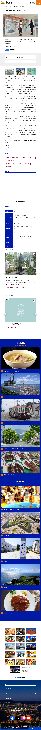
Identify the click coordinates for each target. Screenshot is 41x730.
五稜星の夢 (8, 149)
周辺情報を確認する (25, 201)
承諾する (17, 727)
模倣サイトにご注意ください (20, 708)
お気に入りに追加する (15, 57)
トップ (1, 6)
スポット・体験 (8, 6)
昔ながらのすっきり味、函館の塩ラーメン (13, 371)
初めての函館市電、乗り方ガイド (11, 423)
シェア (7, 49)
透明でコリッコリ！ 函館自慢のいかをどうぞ (14, 474)
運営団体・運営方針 (15, 710)
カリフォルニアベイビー (9, 613)
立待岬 (5, 587)
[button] (5, 273)
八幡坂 (5, 561)
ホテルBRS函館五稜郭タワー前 (14, 324)
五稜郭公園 (6, 535)
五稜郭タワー (9, 147)
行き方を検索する (15, 61)
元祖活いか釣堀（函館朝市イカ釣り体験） (13, 509)
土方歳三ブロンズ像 (11, 277)
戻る (13, 333)
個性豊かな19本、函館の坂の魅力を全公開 (13, 449)
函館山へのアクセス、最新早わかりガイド (13, 397)
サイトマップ (24, 710)
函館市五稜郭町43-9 (10, 46)
